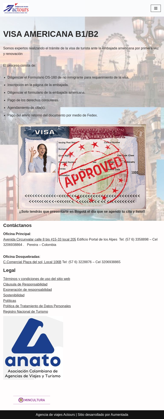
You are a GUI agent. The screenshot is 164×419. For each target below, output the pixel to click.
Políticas (9, 301)
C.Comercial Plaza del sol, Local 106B (32, 262)
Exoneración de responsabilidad (27, 289)
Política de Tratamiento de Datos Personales (37, 306)
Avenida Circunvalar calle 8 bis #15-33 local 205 (39, 239)
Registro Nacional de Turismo (25, 311)
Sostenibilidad (14, 295)
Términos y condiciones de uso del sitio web (36, 279)
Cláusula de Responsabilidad (25, 284)
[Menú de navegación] (156, 8)
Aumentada (119, 414)
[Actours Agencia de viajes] (16, 8)
